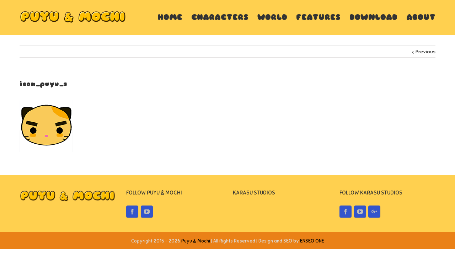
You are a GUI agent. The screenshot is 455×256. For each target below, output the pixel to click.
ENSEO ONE (312, 241)
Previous (425, 52)
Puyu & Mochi (195, 241)
